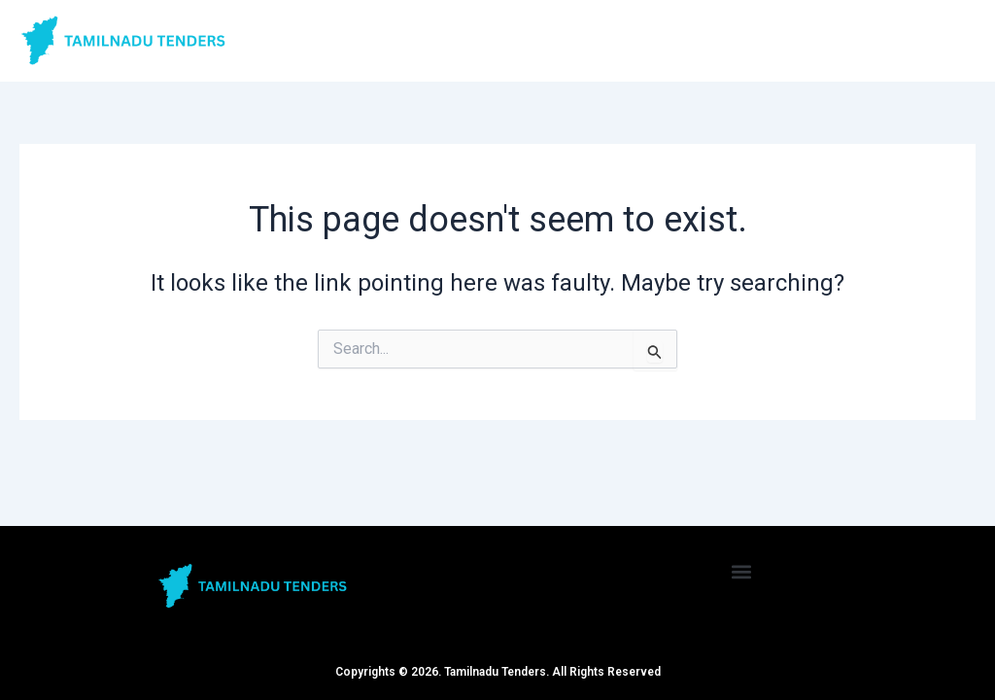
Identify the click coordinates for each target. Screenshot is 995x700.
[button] (742, 571)
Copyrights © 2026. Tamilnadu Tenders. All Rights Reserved (498, 672)
